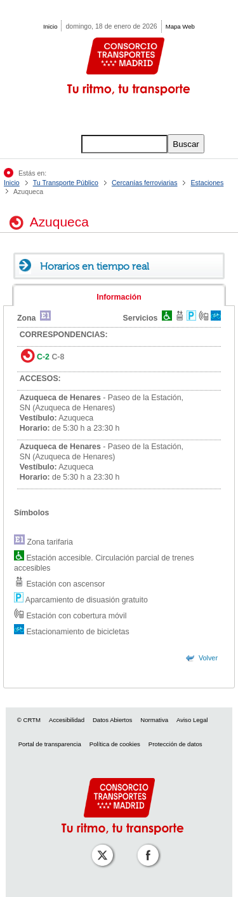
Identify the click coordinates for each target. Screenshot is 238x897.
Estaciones (206, 182)
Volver (208, 658)
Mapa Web (180, 26)
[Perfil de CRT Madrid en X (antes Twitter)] (99, 846)
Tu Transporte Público (65, 182)
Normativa (154, 719)
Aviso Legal (192, 719)
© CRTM (29, 719)
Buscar (186, 144)
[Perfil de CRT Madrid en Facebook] (145, 846)
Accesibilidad (66, 719)
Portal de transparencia (49, 744)
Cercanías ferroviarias (145, 182)
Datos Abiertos (112, 719)
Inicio (50, 26)
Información (118, 297)
